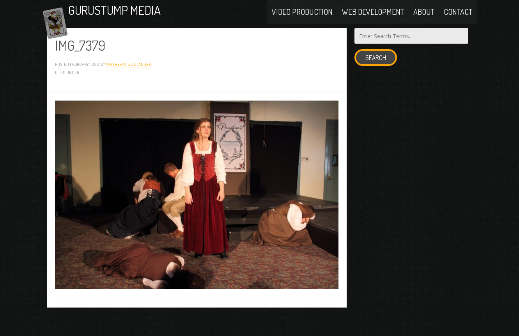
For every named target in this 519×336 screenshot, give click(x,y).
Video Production (302, 20)
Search (375, 78)
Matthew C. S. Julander (128, 84)
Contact (458, 20)
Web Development (373, 20)
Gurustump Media (146, 20)
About (423, 20)
